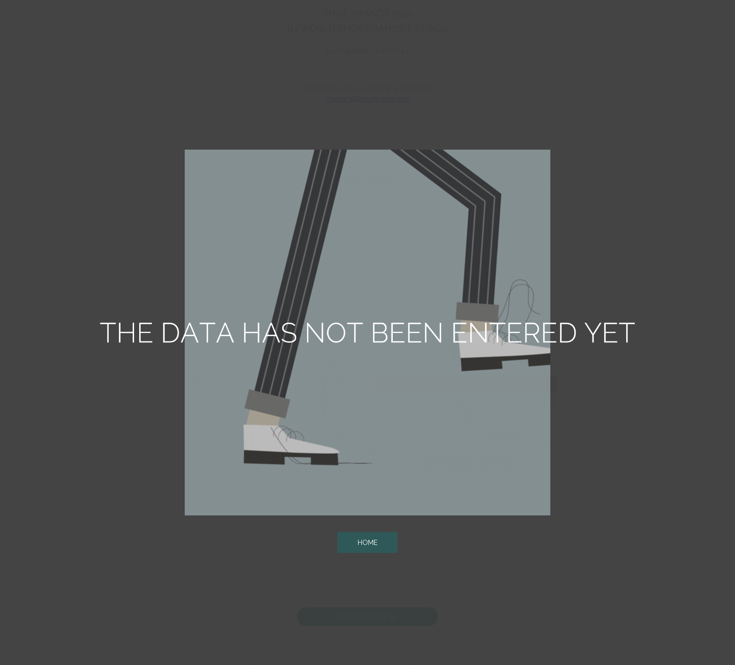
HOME (367, 542)
